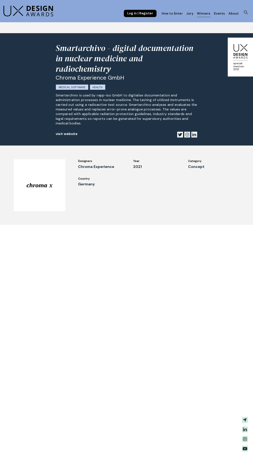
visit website (67, 134)
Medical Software (72, 87)
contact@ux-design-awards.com (53, 450)
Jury (189, 14)
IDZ (152, 418)
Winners (203, 14)
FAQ (22, 430)
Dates (23, 425)
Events (219, 14)
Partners (156, 434)
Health (97, 87)
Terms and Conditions (208, 429)
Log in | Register (140, 13)
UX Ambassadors (74, 429)
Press (197, 418)
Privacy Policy (203, 424)
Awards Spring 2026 (120, 418)
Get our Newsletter (217, 396)
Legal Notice (159, 429)
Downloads (157, 424)
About (234, 14)
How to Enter (172, 14)
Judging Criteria (74, 424)
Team (110, 434)
